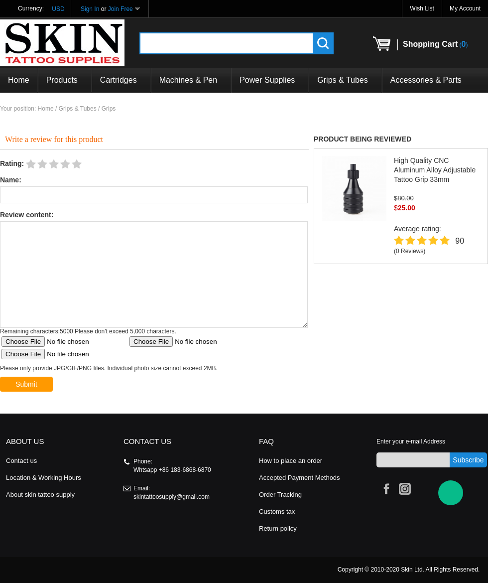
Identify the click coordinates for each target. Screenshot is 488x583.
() (435, 44)
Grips (109, 108)
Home (18, 80)
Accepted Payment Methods (299, 477)
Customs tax (277, 511)
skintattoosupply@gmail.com (171, 496)
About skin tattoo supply (40, 494)
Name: (10, 180)
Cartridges (121, 80)
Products (64, 80)
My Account (465, 8)
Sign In (90, 8)
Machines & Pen (191, 80)
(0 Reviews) (409, 251)
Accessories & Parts (426, 80)
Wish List (422, 8)
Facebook (384, 487)
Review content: (26, 215)
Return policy (278, 528)
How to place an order (290, 460)
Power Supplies (270, 80)
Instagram (403, 487)
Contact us (21, 460)
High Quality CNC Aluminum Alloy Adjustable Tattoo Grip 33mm (435, 169)
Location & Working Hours (43, 477)
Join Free (120, 8)
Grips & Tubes (345, 80)
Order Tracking (280, 494)
